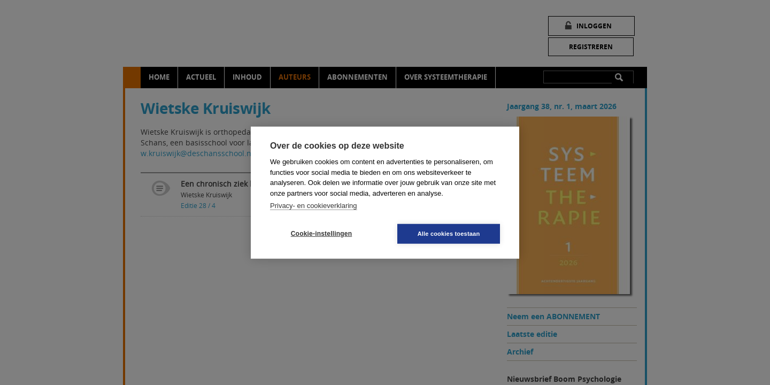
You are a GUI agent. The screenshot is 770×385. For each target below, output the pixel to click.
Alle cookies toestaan (449, 233)
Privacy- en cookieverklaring (313, 206)
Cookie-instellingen (321, 233)
